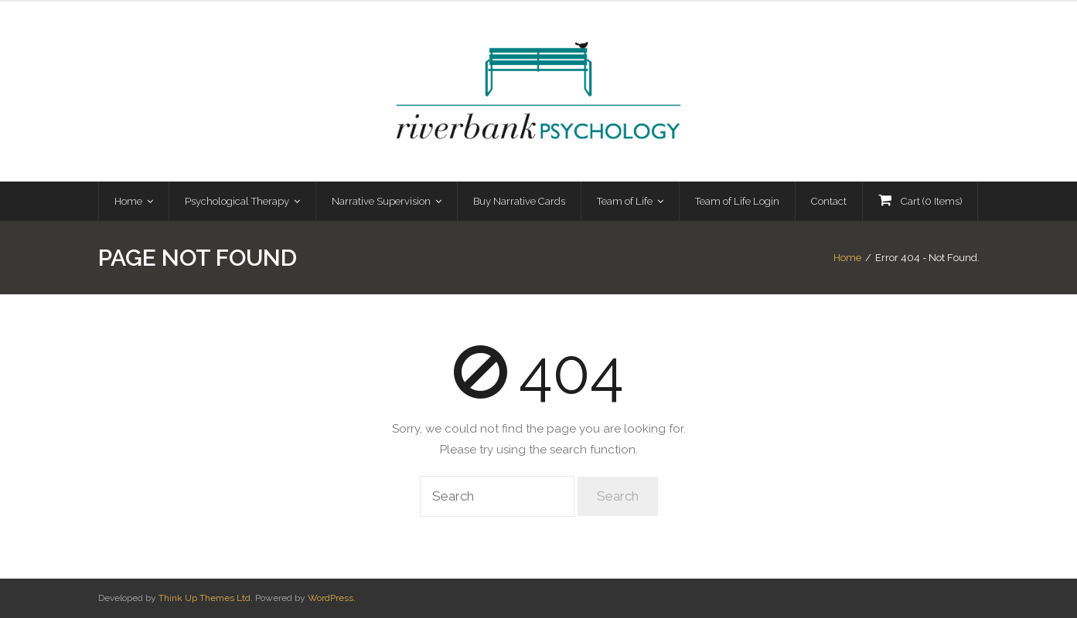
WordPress (330, 598)
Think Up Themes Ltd (204, 598)
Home (847, 257)
